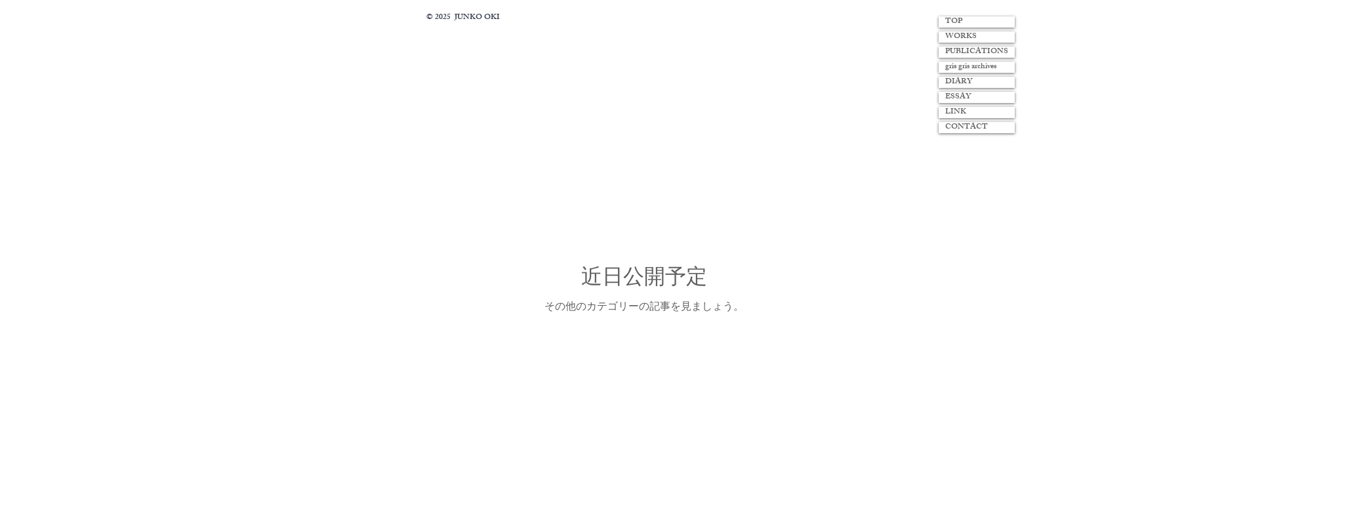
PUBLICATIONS (976, 52)
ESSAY (958, 97)
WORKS (961, 37)
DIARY (958, 82)
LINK (955, 112)
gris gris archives (970, 67)
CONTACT (966, 127)
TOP (953, 22)
